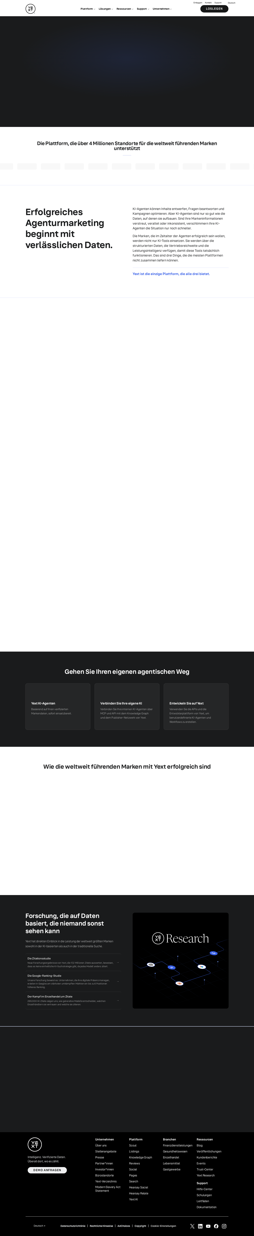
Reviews (134, 1163)
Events (201, 1163)
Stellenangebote (105, 1151)
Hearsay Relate (138, 1193)
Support (218, 3)
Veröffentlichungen (209, 1151)
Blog (199, 1145)
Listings (134, 1151)
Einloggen (197, 3)
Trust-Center (205, 1169)
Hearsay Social (138, 1187)
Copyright (140, 1226)
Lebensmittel (171, 1163)
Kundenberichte (207, 1157)
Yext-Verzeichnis (105, 1181)
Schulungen (204, 1195)
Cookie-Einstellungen (163, 1226)
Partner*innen (104, 1163)
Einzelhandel (171, 1157)
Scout (133, 1145)
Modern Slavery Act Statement (107, 1189)
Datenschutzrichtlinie (73, 1226)
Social (133, 1169)
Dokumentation (206, 1207)
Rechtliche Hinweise (101, 1226)
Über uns (101, 1145)
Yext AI (133, 1199)
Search (133, 1181)
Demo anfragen (47, 1170)
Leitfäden (203, 1201)
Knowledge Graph (140, 1157)
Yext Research (206, 1175)
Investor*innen (104, 1169)
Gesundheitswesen (175, 1151)
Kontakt (208, 3)
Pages (133, 1175)
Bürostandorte (104, 1175)
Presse (99, 1157)
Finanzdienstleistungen (177, 1145)
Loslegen (214, 9)
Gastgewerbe (171, 1169)
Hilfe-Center (204, 1189)
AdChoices (123, 1226)
